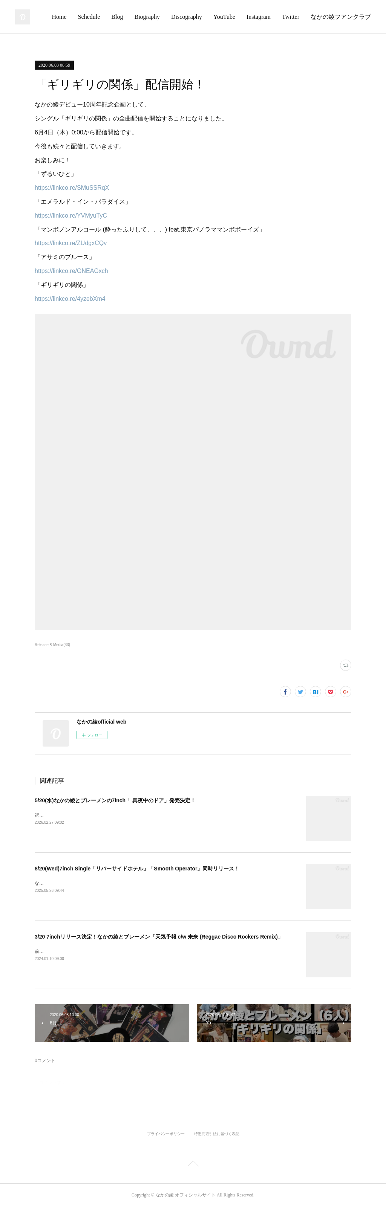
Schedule (89, 17)
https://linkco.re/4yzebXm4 (70, 299)
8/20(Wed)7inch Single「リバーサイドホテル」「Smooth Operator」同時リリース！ (137, 869)
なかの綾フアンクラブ (341, 17)
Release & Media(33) (52, 645)
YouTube (224, 17)
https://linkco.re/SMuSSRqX (72, 187)
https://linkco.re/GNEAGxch (71, 271)
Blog (117, 17)
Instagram (259, 17)
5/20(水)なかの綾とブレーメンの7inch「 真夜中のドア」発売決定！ (115, 800)
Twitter (290, 17)
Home (59, 17)
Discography (186, 17)
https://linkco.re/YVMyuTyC (71, 215)
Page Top (193, 1165)
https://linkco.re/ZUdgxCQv (71, 243)
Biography (147, 17)
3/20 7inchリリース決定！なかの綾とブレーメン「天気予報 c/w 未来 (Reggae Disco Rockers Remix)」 (159, 937)
